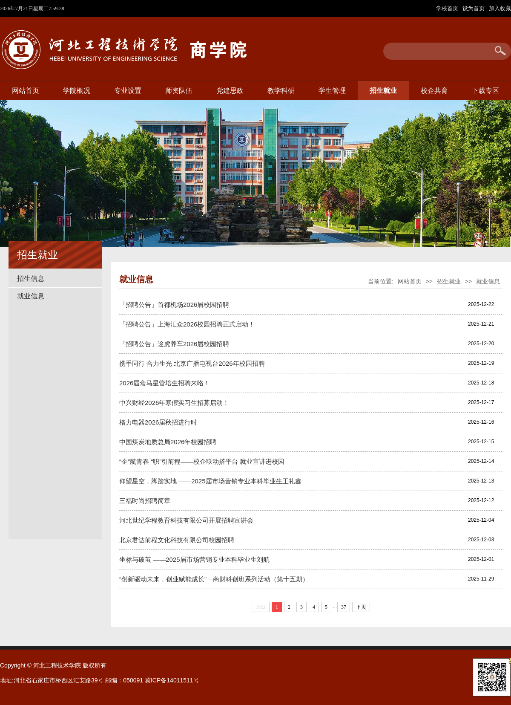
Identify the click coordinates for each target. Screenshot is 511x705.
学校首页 (448, 8)
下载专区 (485, 90)
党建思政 (230, 90)
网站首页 (25, 90)
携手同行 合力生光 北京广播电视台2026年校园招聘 (192, 363)
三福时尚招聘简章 (144, 500)
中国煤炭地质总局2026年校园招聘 (167, 441)
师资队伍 (178, 90)
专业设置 (127, 90)
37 (343, 607)
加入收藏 (500, 8)
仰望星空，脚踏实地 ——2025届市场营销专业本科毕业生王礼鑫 (210, 481)
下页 (361, 607)
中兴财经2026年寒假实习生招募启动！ (174, 402)
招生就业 (383, 90)
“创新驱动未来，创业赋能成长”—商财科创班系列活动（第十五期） (214, 579)
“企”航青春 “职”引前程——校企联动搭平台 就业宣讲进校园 (201, 461)
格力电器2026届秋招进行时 (158, 422)
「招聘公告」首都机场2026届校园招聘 (174, 304)
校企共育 (434, 90)
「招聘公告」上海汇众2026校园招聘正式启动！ (187, 324)
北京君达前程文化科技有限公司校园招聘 (176, 539)
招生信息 (30, 278)
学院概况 (76, 90)
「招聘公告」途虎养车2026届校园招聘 (174, 343)
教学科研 (281, 90)
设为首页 (474, 8)
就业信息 (30, 296)
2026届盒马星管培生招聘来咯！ (164, 383)
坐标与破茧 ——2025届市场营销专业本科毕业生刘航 (194, 559)
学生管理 (332, 90)
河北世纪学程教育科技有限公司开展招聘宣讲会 (186, 520)
